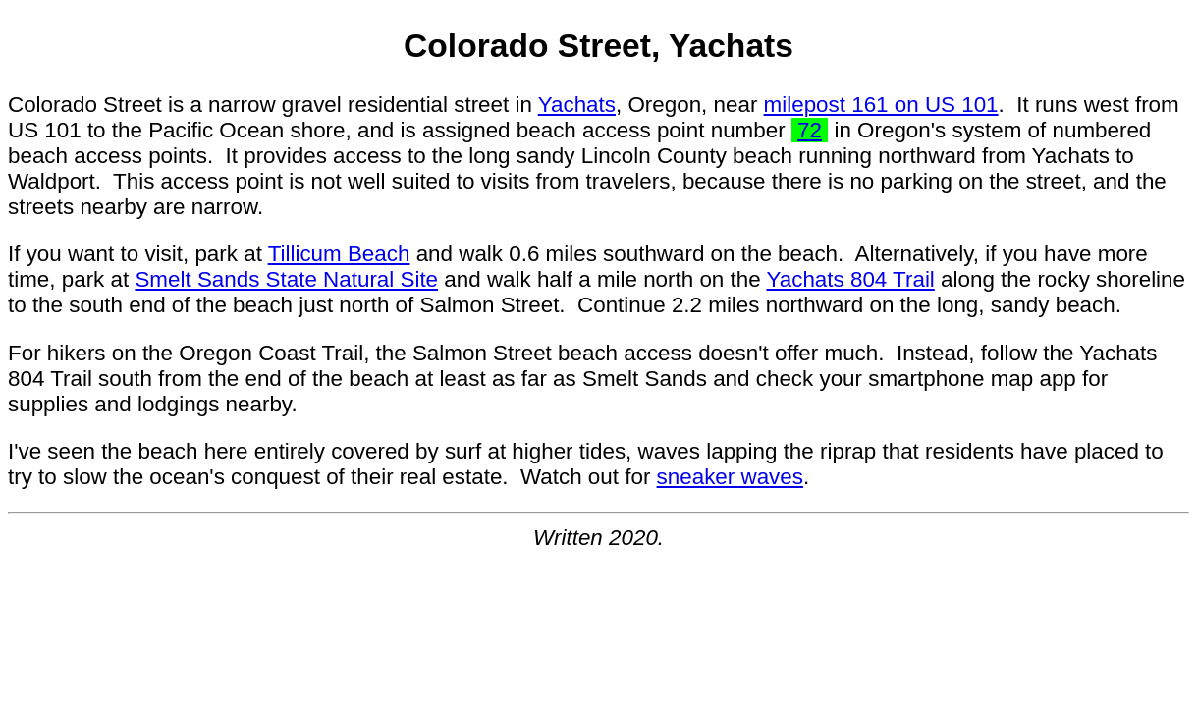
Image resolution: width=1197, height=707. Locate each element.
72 (809, 130)
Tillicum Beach (339, 254)
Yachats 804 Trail (850, 279)
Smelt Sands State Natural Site (286, 279)
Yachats (577, 104)
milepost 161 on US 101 (881, 104)
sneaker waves (730, 476)
